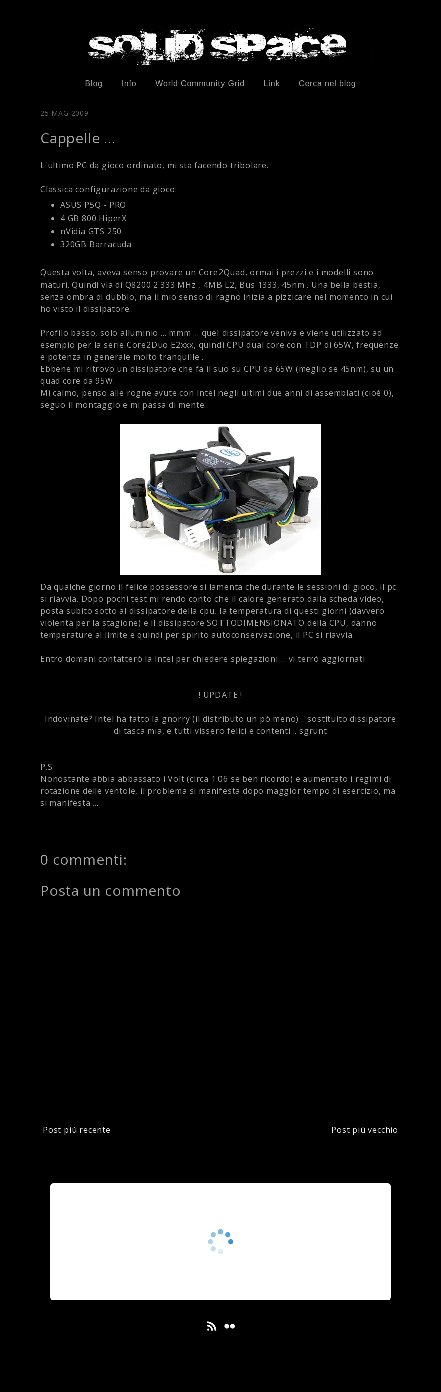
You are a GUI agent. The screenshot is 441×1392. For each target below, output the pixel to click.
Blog (94, 83)
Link (272, 83)
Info (129, 83)
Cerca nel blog (327, 83)
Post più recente (77, 1129)
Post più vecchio (364, 1129)
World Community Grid (200, 83)
